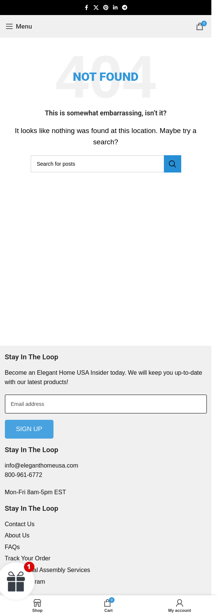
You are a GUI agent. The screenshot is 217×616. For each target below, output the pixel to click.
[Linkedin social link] (115, 8)
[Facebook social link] (86, 8)
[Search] (106, 164)
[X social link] (96, 8)
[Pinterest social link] (106, 8)
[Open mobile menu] (19, 26)
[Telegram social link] (125, 8)
